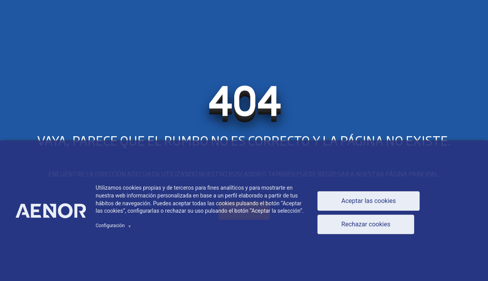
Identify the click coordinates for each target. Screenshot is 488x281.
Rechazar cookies (365, 224)
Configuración (114, 225)
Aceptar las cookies (368, 201)
